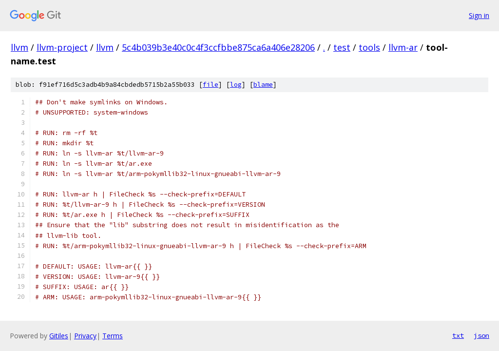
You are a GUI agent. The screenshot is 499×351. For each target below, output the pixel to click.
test (341, 47)
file (210, 84)
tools (369, 47)
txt (458, 335)
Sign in (479, 15)
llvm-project (62, 47)
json (481, 335)
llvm (19, 47)
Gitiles (58, 335)
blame (263, 84)
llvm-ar (403, 47)
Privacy (85, 335)
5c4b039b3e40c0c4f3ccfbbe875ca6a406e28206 (218, 47)
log (236, 84)
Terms (112, 335)
